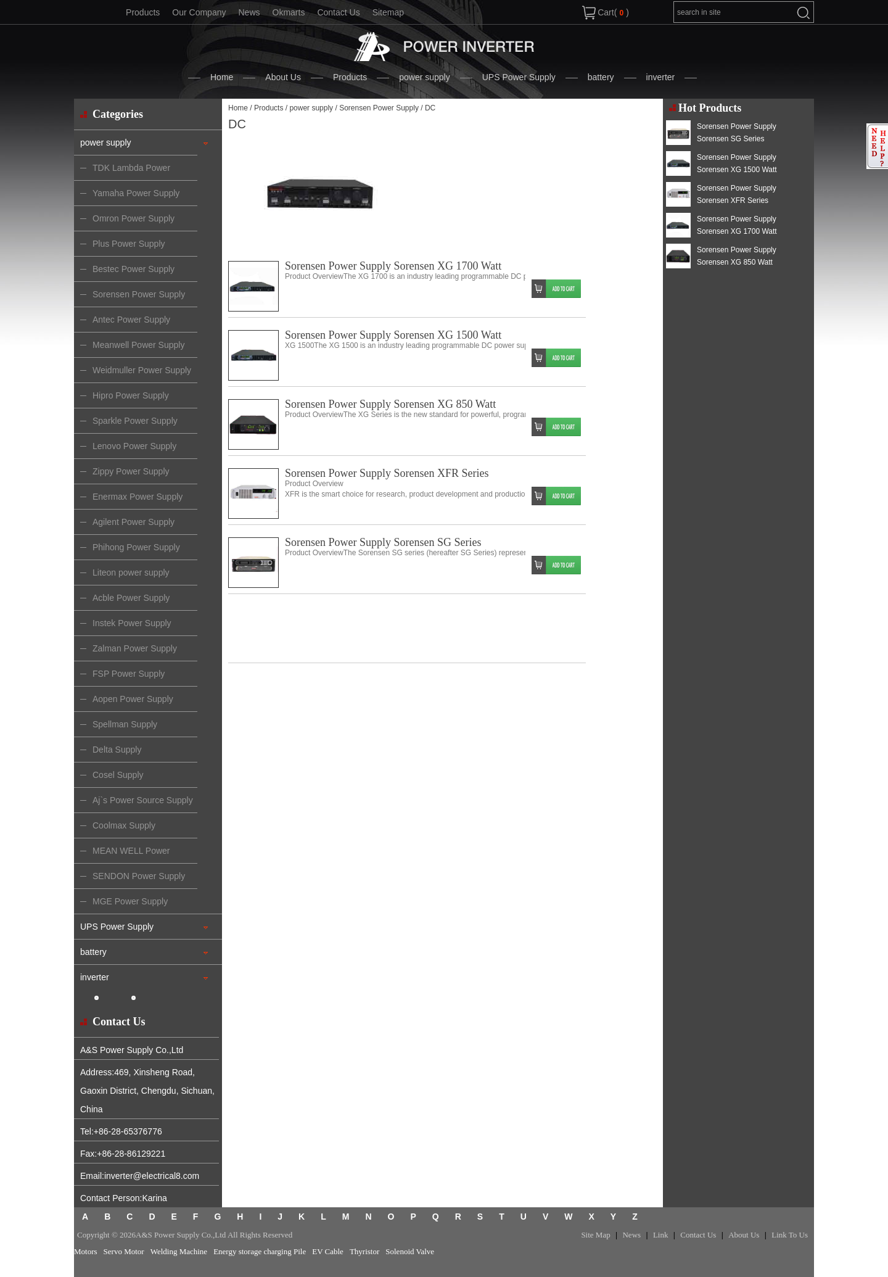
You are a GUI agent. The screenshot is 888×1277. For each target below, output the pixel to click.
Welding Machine (178, 1251)
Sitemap (388, 12)
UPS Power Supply (519, 77)
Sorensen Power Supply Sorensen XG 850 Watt (390, 404)
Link (660, 1234)
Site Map (595, 1234)
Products (143, 12)
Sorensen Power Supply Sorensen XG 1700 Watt (393, 266)
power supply (424, 77)
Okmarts (289, 12)
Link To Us (789, 1234)
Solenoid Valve (409, 1251)
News (249, 12)
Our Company (199, 12)
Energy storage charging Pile (259, 1251)
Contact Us (338, 12)
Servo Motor (124, 1251)
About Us (283, 77)
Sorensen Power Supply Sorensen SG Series (383, 542)
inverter (660, 77)
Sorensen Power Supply (379, 108)
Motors (85, 1251)
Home (221, 77)
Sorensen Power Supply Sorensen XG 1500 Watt (393, 335)
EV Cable (327, 1251)
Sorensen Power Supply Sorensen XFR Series (387, 473)
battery (601, 77)
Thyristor (364, 1251)
